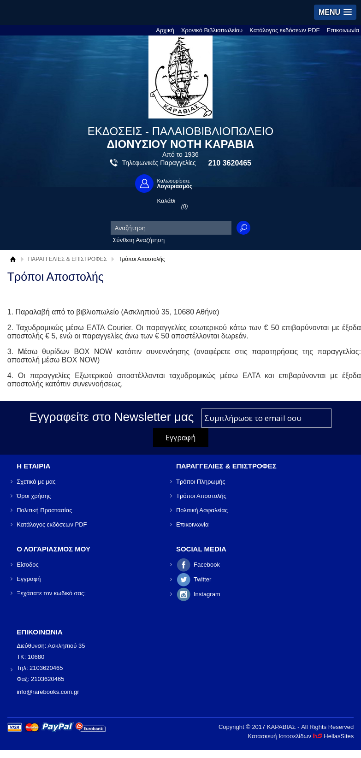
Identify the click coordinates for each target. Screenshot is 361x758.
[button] (335, 12)
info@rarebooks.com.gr (48, 691)
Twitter (202, 579)
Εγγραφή (29, 578)
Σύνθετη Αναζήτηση (139, 240)
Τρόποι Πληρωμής (200, 481)
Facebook (207, 564)
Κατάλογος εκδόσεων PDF (284, 30)
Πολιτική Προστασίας (44, 510)
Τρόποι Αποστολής (201, 495)
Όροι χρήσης (34, 495)
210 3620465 (229, 163)
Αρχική (165, 30)
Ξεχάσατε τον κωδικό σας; (51, 593)
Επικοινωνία (343, 30)
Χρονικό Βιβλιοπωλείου (212, 30)
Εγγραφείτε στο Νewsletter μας (112, 417)
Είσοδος (28, 564)
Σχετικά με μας (36, 481)
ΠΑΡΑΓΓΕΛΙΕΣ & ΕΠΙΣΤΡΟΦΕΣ (67, 259)
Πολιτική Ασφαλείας (202, 510)
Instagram (207, 594)
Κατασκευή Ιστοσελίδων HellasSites (301, 736)
